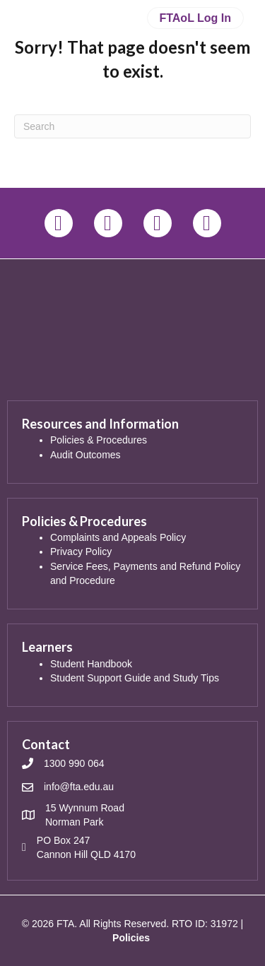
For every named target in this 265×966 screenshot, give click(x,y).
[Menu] (133, 85)
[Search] (132, 126)
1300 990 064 (74, 763)
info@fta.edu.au (79, 786)
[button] (59, 223)
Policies (131, 937)
